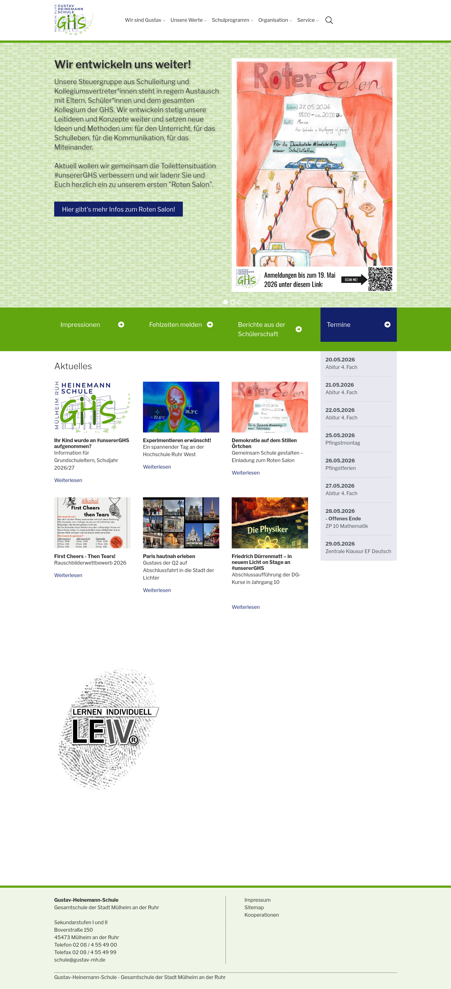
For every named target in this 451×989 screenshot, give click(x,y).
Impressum (257, 900)
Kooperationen (261, 915)
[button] (225, 302)
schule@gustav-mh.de (79, 960)
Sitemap (254, 907)
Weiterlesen (68, 480)
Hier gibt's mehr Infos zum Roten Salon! (118, 209)
